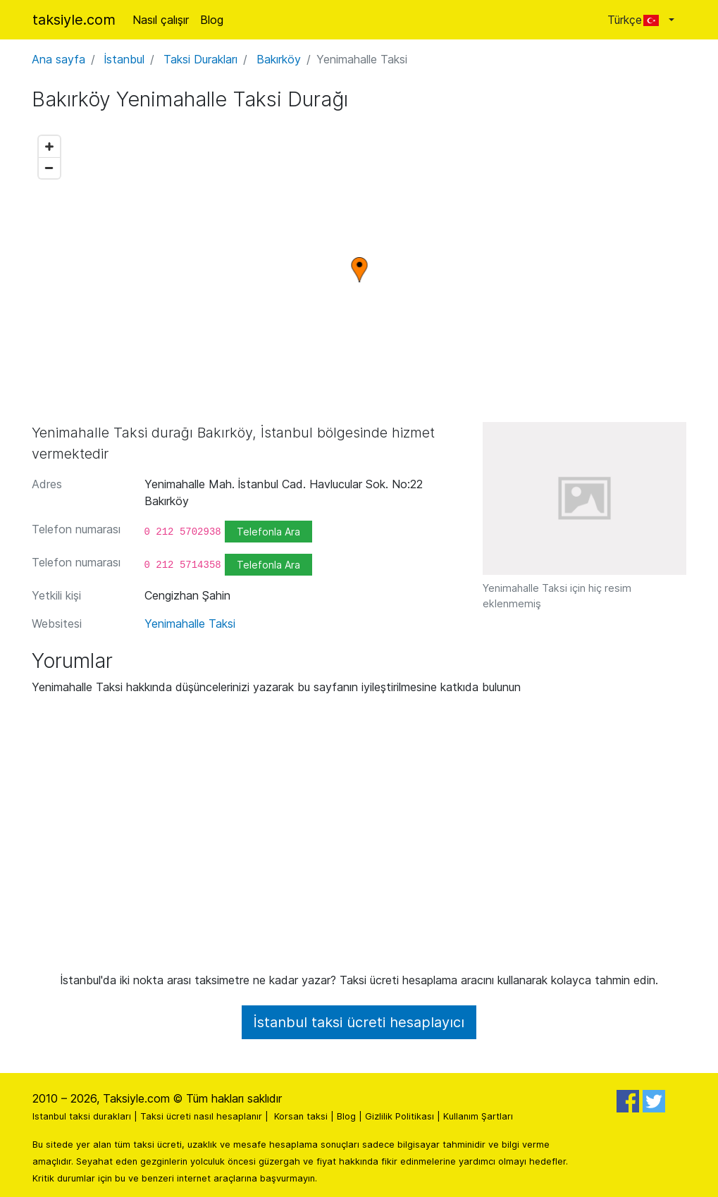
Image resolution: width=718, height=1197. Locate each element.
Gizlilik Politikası (399, 1116)
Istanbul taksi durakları (81, 1116)
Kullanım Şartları (478, 1116)
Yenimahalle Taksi (189, 623)
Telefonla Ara (268, 532)
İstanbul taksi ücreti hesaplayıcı (359, 1022)
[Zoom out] (49, 167)
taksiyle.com (74, 19)
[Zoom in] (49, 146)
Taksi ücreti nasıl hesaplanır (201, 1116)
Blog (211, 20)
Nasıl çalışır (160, 20)
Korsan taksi (301, 1116)
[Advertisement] (359, 839)
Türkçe (636, 20)
